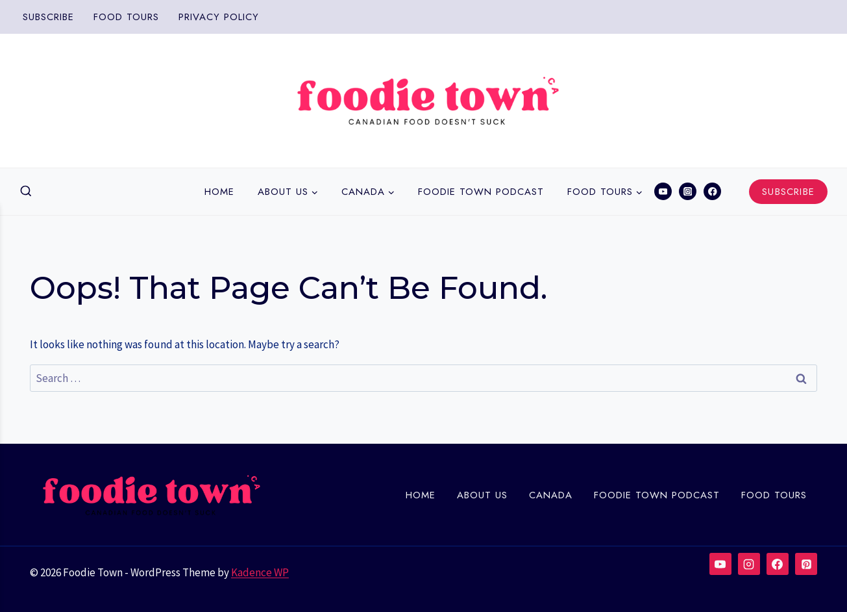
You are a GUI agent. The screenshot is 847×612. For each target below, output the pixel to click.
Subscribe (48, 17)
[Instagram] (687, 191)
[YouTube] (663, 191)
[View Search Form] (25, 191)
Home (219, 192)
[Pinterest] (806, 564)
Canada (550, 495)
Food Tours (126, 17)
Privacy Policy (218, 17)
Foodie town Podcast (481, 192)
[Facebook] (712, 191)
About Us (482, 495)
